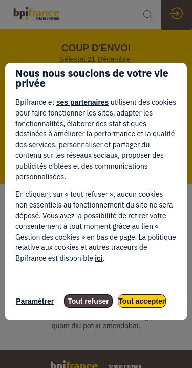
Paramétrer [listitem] (35, 301)
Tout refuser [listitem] (88, 301)
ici (99, 258)
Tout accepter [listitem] (141, 301)
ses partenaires (82, 102)
